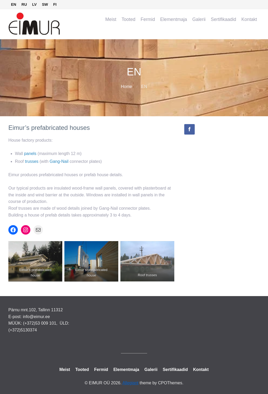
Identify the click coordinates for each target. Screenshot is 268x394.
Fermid (148, 19)
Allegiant (130, 383)
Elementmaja (173, 19)
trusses (31, 161)
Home (126, 86)
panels (30, 153)
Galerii (199, 19)
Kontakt (249, 19)
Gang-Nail (59, 161)
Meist (110, 19)
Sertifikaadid (223, 19)
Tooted (128, 19)
